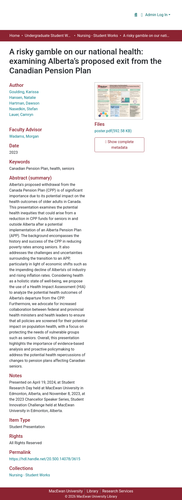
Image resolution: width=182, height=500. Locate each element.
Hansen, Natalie (22, 97)
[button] (142, 15)
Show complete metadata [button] (119, 145)
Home (14, 35)
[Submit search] (136, 15)
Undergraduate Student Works (48, 35)
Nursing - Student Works (97, 35)
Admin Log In (156, 15)
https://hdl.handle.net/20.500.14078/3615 (44, 459)
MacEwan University (66, 491)
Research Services (117, 491)
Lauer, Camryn (21, 114)
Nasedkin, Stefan (23, 109)
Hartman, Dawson (24, 103)
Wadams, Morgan (24, 136)
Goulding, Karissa (24, 92)
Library (92, 491)
